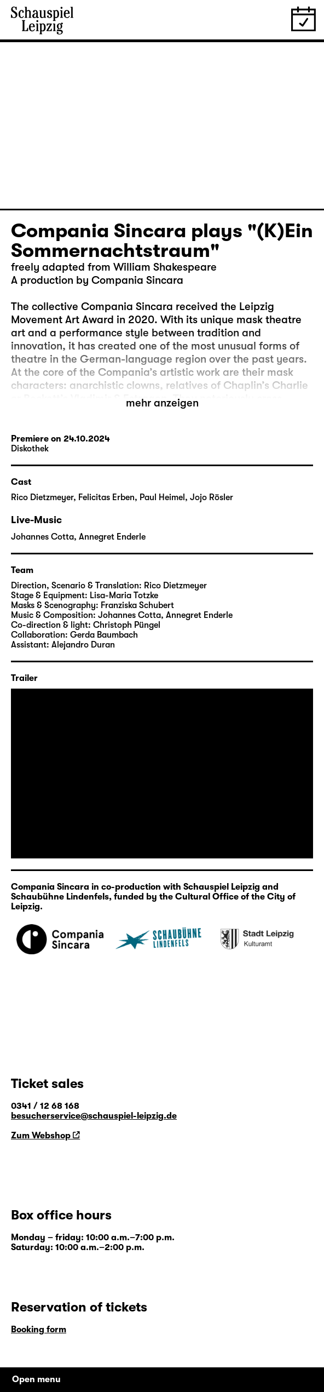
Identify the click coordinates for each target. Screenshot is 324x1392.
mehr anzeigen (162, 403)
